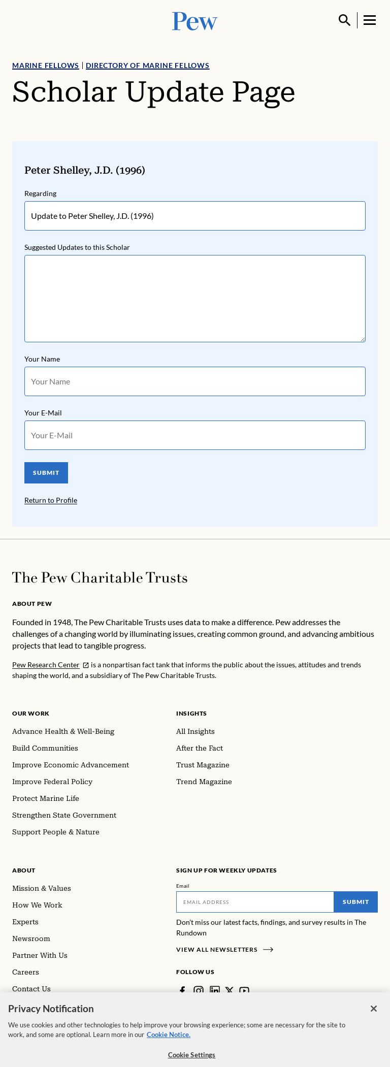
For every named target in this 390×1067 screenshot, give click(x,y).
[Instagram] (198, 991)
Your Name (42, 358)
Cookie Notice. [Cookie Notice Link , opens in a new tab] (168, 1041)
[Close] (374, 1015)
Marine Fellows (45, 65)
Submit (356, 902)
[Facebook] (182, 991)
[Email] (255, 902)
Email (183, 885)
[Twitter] (229, 990)
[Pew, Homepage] (195, 20)
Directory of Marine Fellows (148, 65)
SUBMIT (46, 472)
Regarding (40, 193)
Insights (191, 713)
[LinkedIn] (215, 991)
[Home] (99, 577)
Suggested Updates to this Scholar (77, 247)
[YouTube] (244, 991)
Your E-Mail (43, 412)
